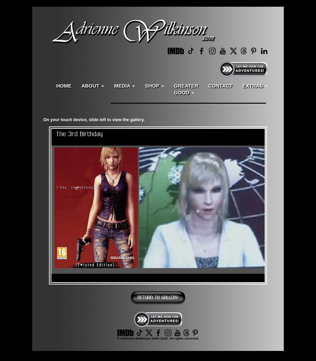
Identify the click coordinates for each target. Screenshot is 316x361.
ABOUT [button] (93, 86)
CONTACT (220, 86)
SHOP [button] (154, 86)
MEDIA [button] (124, 86)
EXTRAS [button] (255, 86)
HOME (63, 86)
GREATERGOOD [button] (186, 89)
